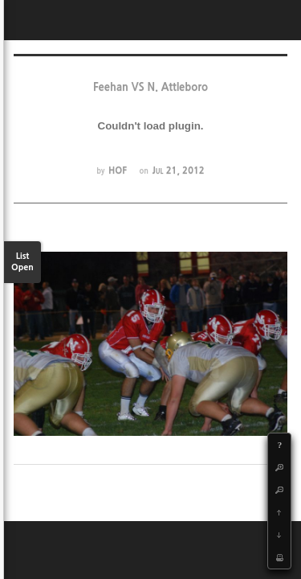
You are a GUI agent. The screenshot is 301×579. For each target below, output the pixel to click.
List (22, 262)
